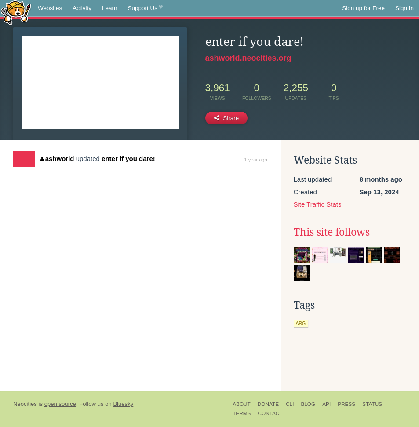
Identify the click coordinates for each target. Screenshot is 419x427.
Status (372, 404)
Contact (270, 413)
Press (346, 404)
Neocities (25, 404)
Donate (268, 404)
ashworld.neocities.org (248, 58)
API (326, 404)
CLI (290, 404)
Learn (109, 8)
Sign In (404, 8)
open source (60, 404)
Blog (308, 404)
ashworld (57, 158)
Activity (82, 8)
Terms (242, 413)
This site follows (332, 232)
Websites (50, 8)
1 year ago (255, 159)
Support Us (145, 8)
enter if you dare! (128, 158)
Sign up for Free (363, 8)
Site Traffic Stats (318, 204)
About (242, 404)
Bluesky (123, 404)
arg (301, 323)
